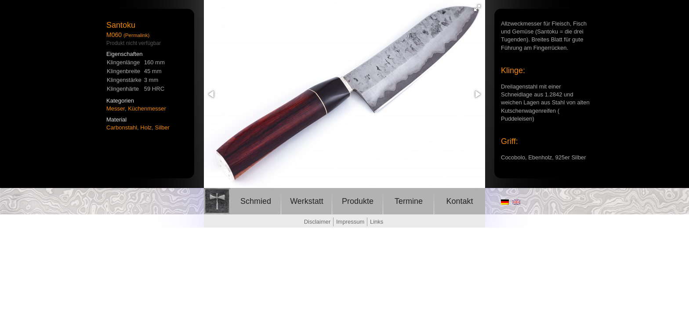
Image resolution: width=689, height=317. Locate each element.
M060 (114, 34)
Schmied (255, 201)
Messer (115, 108)
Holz (146, 127)
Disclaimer (317, 221)
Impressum (350, 221)
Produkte (358, 201)
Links (376, 221)
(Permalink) (136, 35)
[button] (477, 8)
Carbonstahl (121, 127)
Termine (409, 201)
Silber (162, 127)
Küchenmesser (147, 108)
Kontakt (459, 201)
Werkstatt (306, 201)
